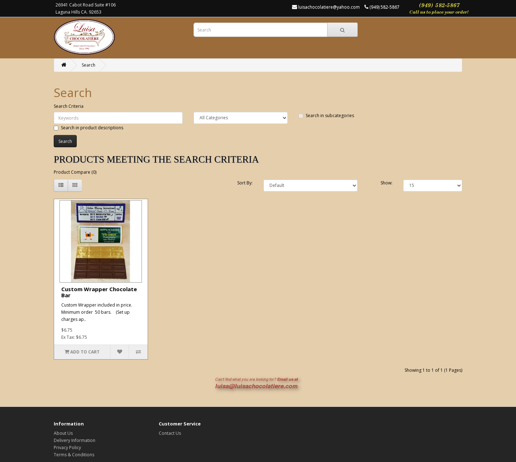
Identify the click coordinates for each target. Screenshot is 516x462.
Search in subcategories (326, 115)
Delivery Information (74, 440)
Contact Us (170, 433)
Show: (386, 183)
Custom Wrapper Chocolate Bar (99, 292)
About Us (63, 433)
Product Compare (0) (75, 172)
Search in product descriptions (88, 128)
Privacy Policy (67, 447)
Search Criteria (68, 106)
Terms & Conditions (74, 455)
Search (88, 65)
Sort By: (245, 183)
